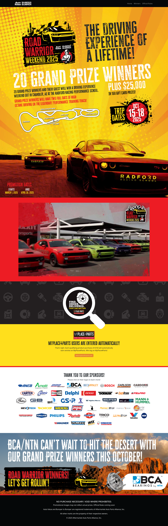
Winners (137, 3)
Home (129, 3)
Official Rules (147, 3)
